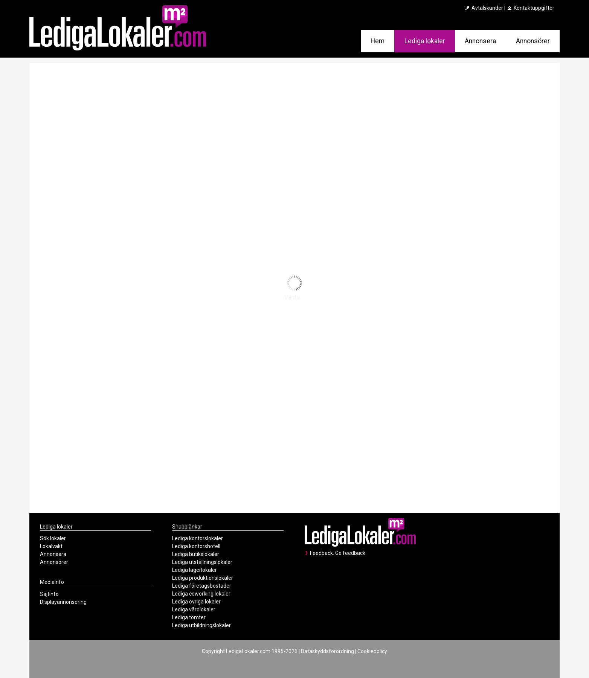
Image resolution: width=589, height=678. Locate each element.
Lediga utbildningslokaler (201, 625)
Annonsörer (533, 41)
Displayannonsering (63, 602)
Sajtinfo (49, 594)
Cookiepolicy (372, 651)
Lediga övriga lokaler (196, 602)
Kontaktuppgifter (530, 8)
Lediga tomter (189, 617)
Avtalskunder (483, 8)
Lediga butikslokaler (195, 554)
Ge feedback (350, 553)
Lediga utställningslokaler (202, 562)
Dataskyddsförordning (327, 651)
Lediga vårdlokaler (193, 609)
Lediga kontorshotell (196, 546)
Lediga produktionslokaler (202, 578)
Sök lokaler (53, 538)
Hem (378, 41)
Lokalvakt (51, 546)
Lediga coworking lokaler (201, 594)
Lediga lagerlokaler (194, 570)
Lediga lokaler (424, 41)
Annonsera (480, 41)
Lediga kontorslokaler (197, 538)
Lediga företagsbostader (201, 586)
